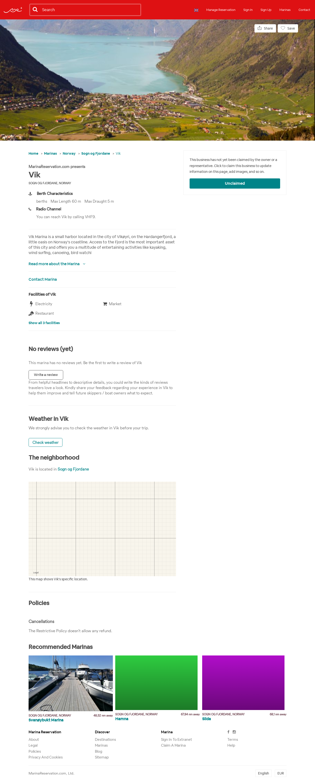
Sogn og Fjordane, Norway (50, 183)
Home (33, 153)
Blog (98, 751)
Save (288, 28)
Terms (232, 739)
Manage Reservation (220, 10)
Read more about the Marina (54, 263)
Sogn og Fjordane (95, 153)
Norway (69, 153)
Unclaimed (235, 183)
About (34, 739)
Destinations (105, 739)
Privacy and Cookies (46, 757)
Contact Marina (43, 279)
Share (265, 28)
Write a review (46, 375)
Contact (304, 10)
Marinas (285, 10)
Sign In (248, 10)
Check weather (45, 442)
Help (231, 745)
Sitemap (102, 757)
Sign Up (266, 10)
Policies (35, 751)
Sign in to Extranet (176, 739)
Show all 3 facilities (44, 323)
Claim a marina (173, 745)
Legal (33, 745)
